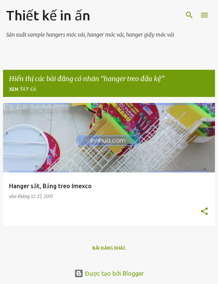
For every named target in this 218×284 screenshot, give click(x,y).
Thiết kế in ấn (48, 15)
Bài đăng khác (109, 248)
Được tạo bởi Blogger (109, 273)
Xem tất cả (22, 89)
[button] (204, 212)
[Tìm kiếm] (189, 15)
